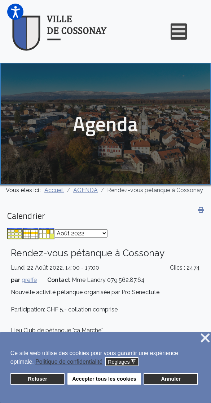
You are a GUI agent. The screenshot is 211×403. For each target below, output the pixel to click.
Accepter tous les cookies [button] (104, 379)
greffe (29, 279)
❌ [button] (205, 338)
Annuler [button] (171, 379)
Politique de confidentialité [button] (68, 362)
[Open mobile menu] (179, 31)
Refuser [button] (37, 379)
